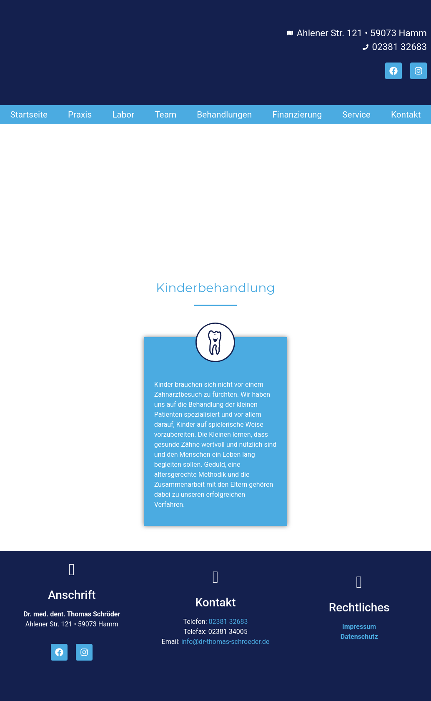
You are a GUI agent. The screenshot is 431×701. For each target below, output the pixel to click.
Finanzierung (297, 115)
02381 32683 (228, 622)
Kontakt (406, 115)
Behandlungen (224, 115)
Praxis (80, 115)
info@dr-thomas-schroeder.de (225, 642)
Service (356, 115)
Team (165, 115)
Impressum (359, 627)
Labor (123, 115)
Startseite (28, 115)
